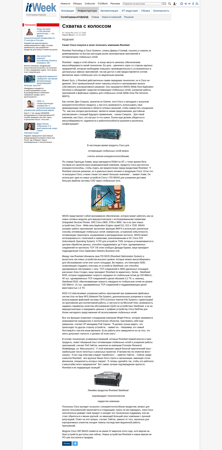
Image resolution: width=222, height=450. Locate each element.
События (90, 3)
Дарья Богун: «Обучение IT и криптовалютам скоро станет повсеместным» (40, 128)
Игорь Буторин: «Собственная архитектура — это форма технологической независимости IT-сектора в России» (39, 34)
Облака (145, 10)
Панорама (30, 25)
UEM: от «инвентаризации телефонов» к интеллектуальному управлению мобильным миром (39, 105)
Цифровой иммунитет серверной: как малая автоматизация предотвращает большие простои (40, 81)
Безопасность (161, 10)
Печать (67, 443)
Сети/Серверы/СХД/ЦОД (36, 15)
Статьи (95, 17)
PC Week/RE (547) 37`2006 (74, 33)
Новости (65, 3)
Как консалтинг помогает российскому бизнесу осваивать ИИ (47, 59)
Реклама (115, 3)
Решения (129, 17)
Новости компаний (111, 17)
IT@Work (103, 3)
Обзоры (77, 3)
